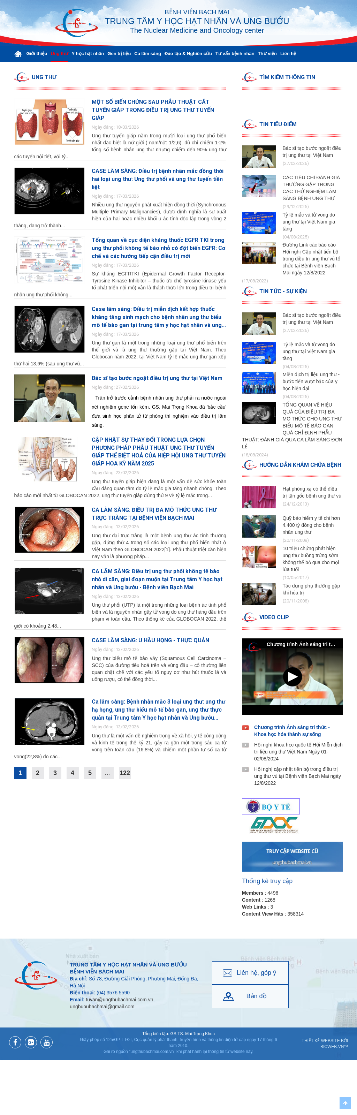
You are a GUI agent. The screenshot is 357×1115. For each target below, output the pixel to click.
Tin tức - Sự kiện (283, 291)
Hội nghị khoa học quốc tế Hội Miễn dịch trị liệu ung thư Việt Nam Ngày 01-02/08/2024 (298, 751)
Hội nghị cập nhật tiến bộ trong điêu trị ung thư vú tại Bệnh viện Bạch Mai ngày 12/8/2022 (297, 776)
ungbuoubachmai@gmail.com (102, 1006)
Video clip (274, 617)
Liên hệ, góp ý (256, 972)
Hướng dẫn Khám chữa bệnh (300, 465)
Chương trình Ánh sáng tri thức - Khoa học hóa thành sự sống (292, 731)
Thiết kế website (321, 1040)
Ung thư (44, 77)
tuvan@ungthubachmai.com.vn (119, 999)
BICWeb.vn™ (334, 1046)
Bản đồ (256, 996)
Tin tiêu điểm (278, 124)
